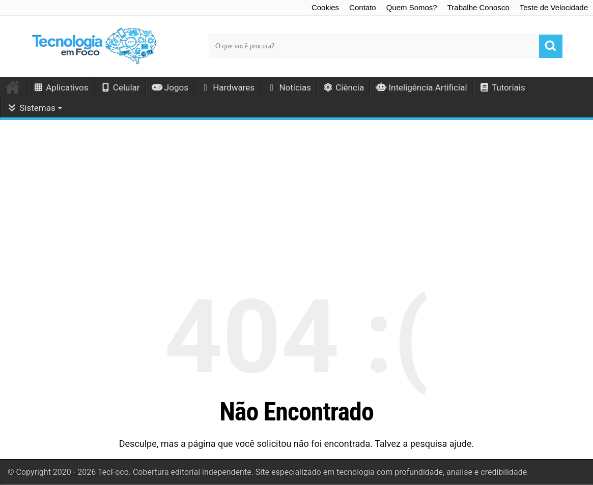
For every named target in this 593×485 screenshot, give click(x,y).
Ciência (343, 87)
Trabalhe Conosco (478, 7)
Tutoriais (502, 87)
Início (13, 87)
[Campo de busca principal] (385, 46)
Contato (362, 7)
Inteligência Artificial (421, 87)
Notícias (288, 87)
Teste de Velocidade (554, 7)
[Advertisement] (296, 195)
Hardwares (227, 87)
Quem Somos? (411, 7)
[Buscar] (550, 46)
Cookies (325, 7)
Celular (120, 87)
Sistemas (31, 108)
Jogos (170, 87)
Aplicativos (61, 87)
